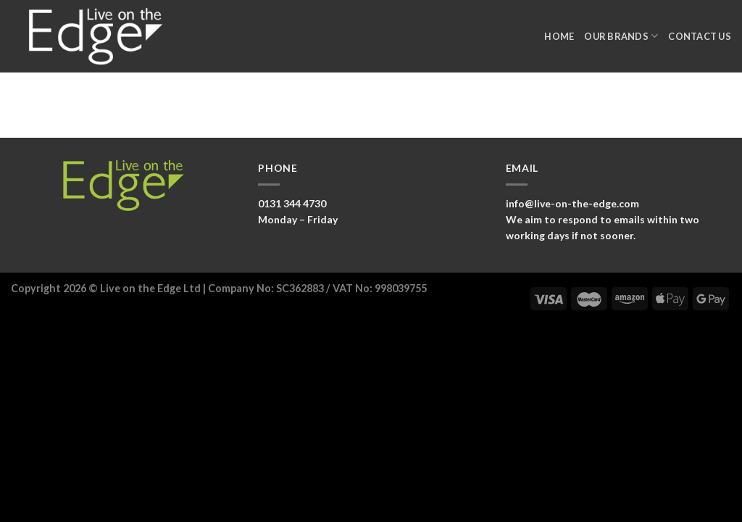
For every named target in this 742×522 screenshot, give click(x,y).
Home (559, 36)
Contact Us (699, 36)
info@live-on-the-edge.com (572, 203)
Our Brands (621, 36)
